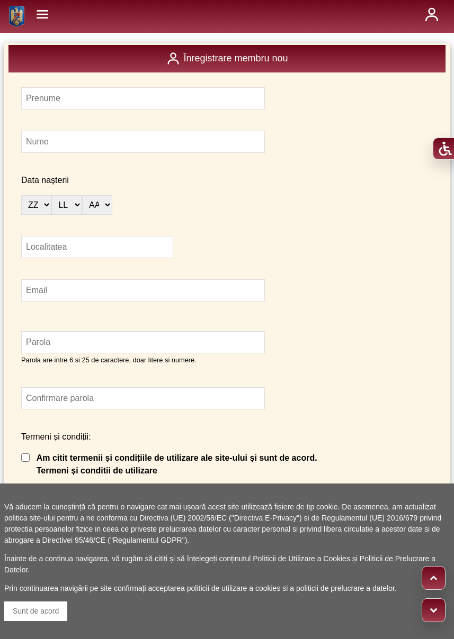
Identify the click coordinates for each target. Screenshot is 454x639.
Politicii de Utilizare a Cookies (301, 558)
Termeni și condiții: (56, 436)
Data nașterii (45, 180)
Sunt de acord (36, 611)
